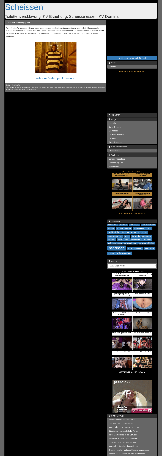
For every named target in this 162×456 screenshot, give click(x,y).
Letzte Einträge (116, 416)
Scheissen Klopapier (46, 87)
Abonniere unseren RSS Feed (132, 58)
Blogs (112, 119)
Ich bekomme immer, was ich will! (122, 442)
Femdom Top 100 (116, 163)
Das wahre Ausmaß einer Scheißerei (123, 439)
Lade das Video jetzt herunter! (55, 78)
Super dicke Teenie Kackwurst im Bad (124, 427)
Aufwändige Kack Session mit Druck (123, 446)
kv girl (127, 236)
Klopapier (35, 87)
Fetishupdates (114, 151)
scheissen (116, 248)
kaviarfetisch (113, 236)
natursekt (111, 239)
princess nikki (136, 239)
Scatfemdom (114, 166)
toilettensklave (124, 253)
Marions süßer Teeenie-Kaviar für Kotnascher (127, 454)
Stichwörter (115, 221)
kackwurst (135, 232)
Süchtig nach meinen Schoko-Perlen (123, 431)
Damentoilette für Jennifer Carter (122, 420)
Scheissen (24, 7)
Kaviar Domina (115, 127)
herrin (149, 228)
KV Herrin (113, 138)
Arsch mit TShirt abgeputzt (18, 23)
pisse (120, 239)
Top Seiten (114, 115)
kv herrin (136, 236)
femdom (111, 228)
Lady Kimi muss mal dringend (121, 423)
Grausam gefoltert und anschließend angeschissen (129, 450)
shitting (111, 253)
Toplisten (114, 155)
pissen (126, 239)
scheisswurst (149, 248)
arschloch (123, 225)
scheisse (147, 239)
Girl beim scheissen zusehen (87, 87)
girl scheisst (139, 228)
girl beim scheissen (124, 228)
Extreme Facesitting (117, 159)
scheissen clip (31, 90)
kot (121, 236)
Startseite (112, 67)
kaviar (144, 232)
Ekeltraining (113, 123)
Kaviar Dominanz (116, 142)
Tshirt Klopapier (59, 87)
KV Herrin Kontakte (116, 135)
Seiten (113, 63)
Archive (113, 261)
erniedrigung (134, 225)
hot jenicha (113, 232)
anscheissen (113, 225)
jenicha (125, 232)
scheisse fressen (130, 243)
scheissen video (19, 90)
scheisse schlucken (146, 243)
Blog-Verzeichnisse (118, 147)
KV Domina (113, 131)
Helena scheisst (71, 87)
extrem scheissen (148, 225)
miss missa (146, 236)
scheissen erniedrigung (23, 87)
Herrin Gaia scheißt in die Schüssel (123, 435)
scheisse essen (115, 243)
